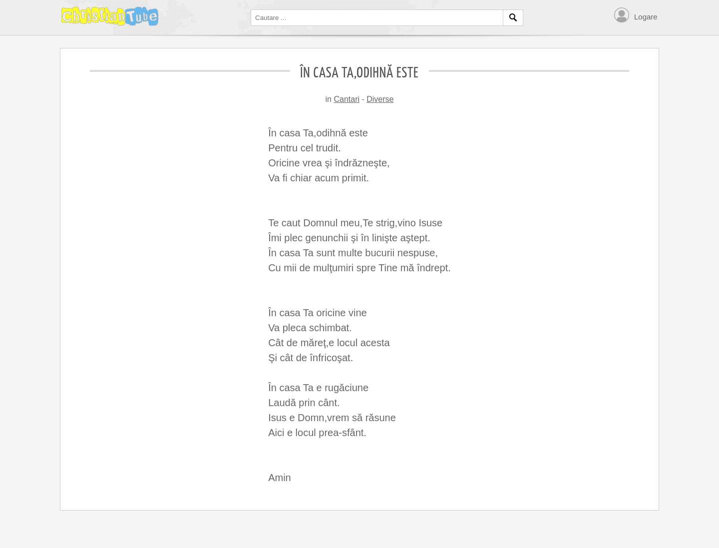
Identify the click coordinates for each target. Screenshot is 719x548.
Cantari (347, 99)
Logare (646, 16)
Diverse (379, 99)
